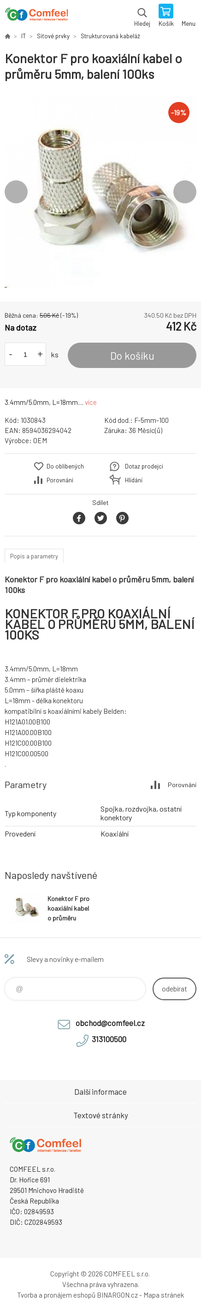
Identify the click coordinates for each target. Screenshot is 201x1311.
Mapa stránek (163, 1295)
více (91, 402)
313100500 (109, 1039)
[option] (100, 192)
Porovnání (60, 480)
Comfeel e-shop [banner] (36, 16)
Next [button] (184, 191)
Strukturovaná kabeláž (110, 36)
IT (23, 36)
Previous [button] (16, 191)
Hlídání (133, 480)
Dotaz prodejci (144, 466)
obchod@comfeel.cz (110, 1022)
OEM (40, 440)
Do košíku (132, 355)
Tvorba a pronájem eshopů (56, 1295)
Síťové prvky (53, 36)
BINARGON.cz (117, 1295)
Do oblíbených (65, 466)
